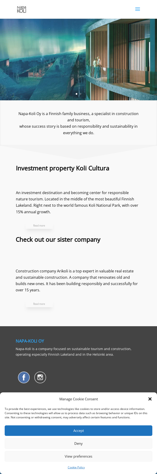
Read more (43, 225)
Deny (78, 443)
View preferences (78, 456)
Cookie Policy (76, 467)
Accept (78, 430)
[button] (150, 399)
